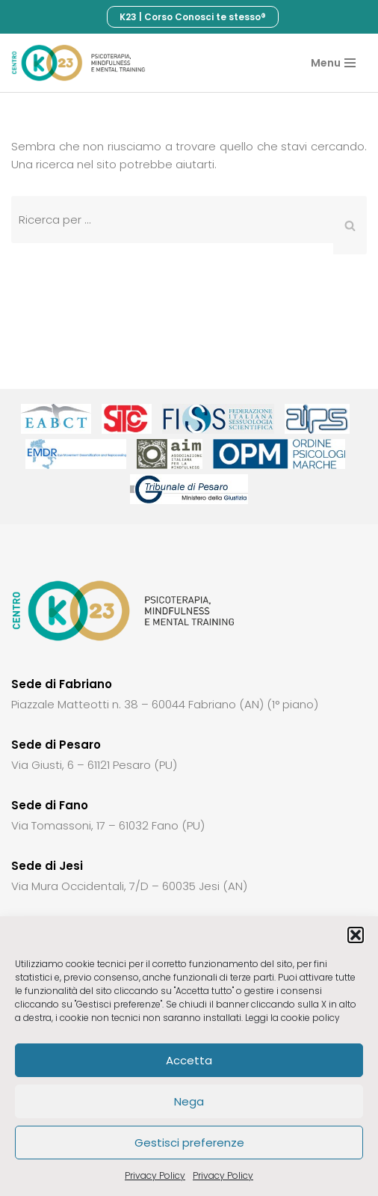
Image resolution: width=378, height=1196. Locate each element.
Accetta (189, 1060)
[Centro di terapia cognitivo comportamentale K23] (78, 63)
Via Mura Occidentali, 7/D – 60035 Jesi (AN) (129, 886)
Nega (189, 1101)
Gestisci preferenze (189, 1142)
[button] (355, 934)
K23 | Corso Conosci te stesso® (193, 16)
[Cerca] (172, 219)
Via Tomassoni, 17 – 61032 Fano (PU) (108, 825)
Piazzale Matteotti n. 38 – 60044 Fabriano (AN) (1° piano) (164, 704)
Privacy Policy (155, 1175)
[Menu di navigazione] (333, 63)
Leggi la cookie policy (292, 1017)
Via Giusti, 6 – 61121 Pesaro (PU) (94, 765)
